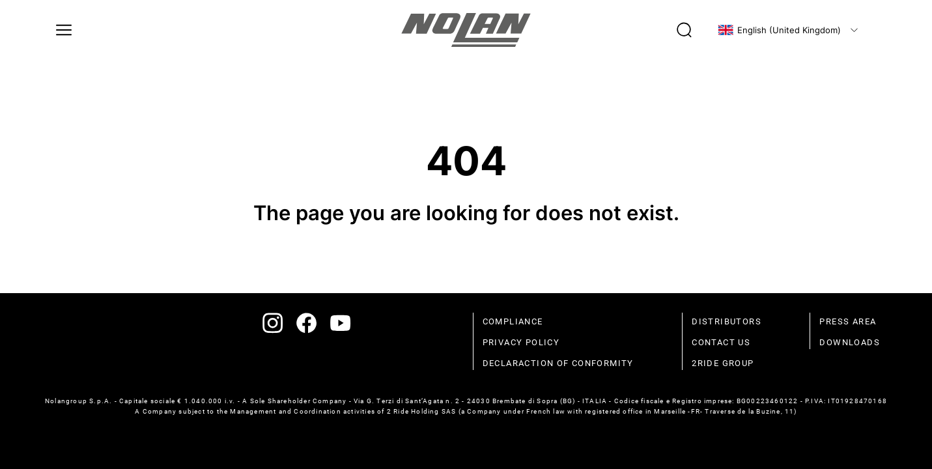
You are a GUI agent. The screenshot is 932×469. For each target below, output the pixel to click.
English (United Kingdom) (779, 30)
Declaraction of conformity (558, 363)
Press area (847, 321)
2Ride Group (723, 363)
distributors (726, 321)
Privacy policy (521, 342)
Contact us (721, 342)
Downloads (849, 342)
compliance (513, 321)
